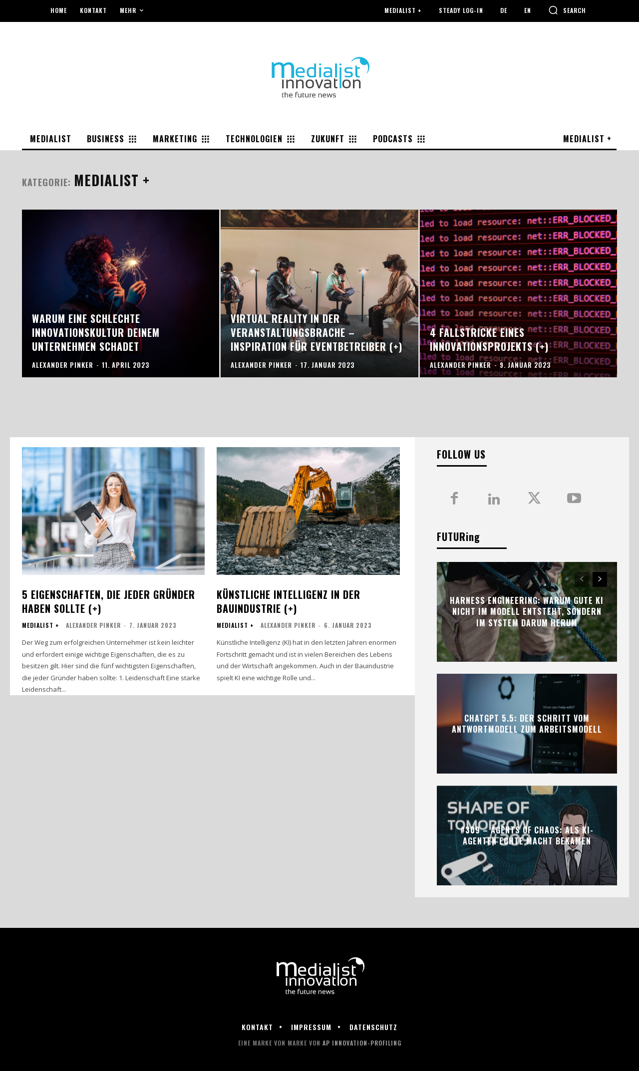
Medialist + (40, 625)
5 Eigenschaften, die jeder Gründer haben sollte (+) (108, 601)
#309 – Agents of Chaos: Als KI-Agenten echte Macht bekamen (527, 835)
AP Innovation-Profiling (361, 1043)
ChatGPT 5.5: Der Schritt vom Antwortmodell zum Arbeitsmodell (527, 723)
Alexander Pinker (93, 625)
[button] (567, 10)
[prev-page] (582, 579)
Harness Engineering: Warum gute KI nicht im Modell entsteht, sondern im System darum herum (527, 611)
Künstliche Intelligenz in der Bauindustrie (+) (288, 601)
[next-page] (600, 579)
